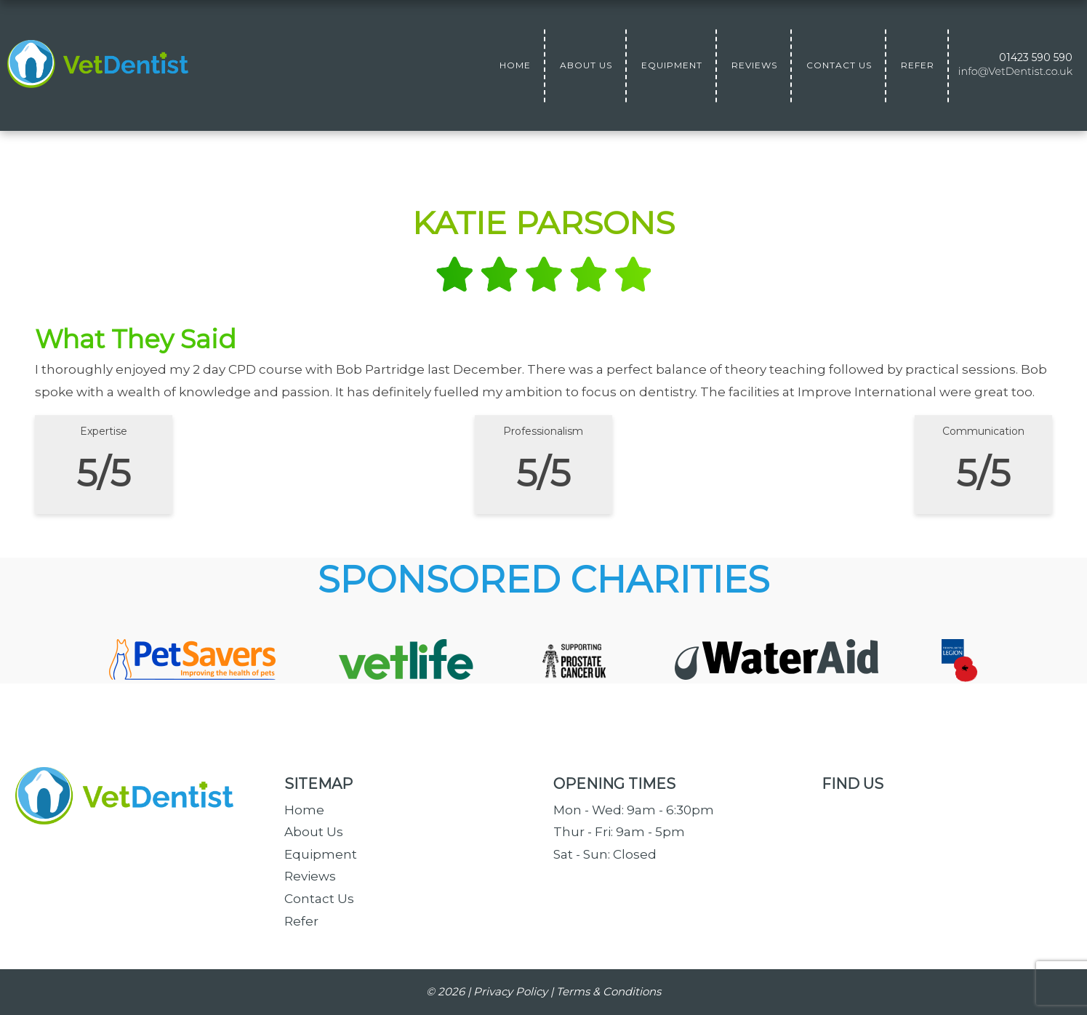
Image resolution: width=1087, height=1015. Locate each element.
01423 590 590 (1035, 57)
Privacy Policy (510, 991)
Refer (301, 921)
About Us (313, 832)
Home (304, 810)
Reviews (310, 876)
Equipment (320, 854)
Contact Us (319, 898)
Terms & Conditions (608, 991)
